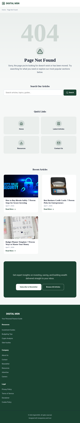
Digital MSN (12, 3)
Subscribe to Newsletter (29, 287)
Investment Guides (8, 330)
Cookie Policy (6, 402)
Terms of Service (8, 393)
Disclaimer (5, 398)
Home (4, 10)
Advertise (5, 372)
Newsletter (5, 364)
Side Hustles (6, 343)
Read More (11, 209)
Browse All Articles (53, 287)
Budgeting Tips (7, 334)
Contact (4, 360)
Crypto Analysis (7, 338)
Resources (5, 368)
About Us (5, 355)
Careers (4, 377)
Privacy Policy (7, 389)
